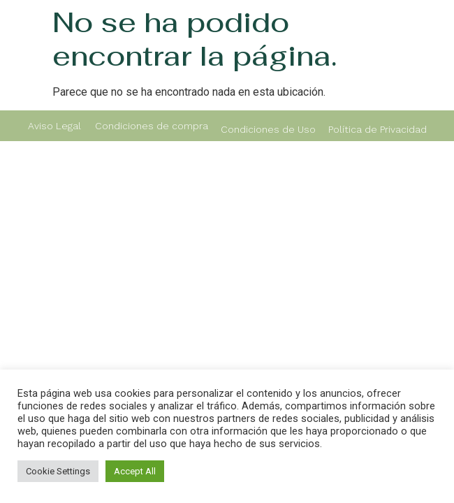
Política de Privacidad (377, 129)
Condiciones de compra (151, 125)
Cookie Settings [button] (58, 471)
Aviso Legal (54, 125)
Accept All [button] (135, 471)
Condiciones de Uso (268, 129)
